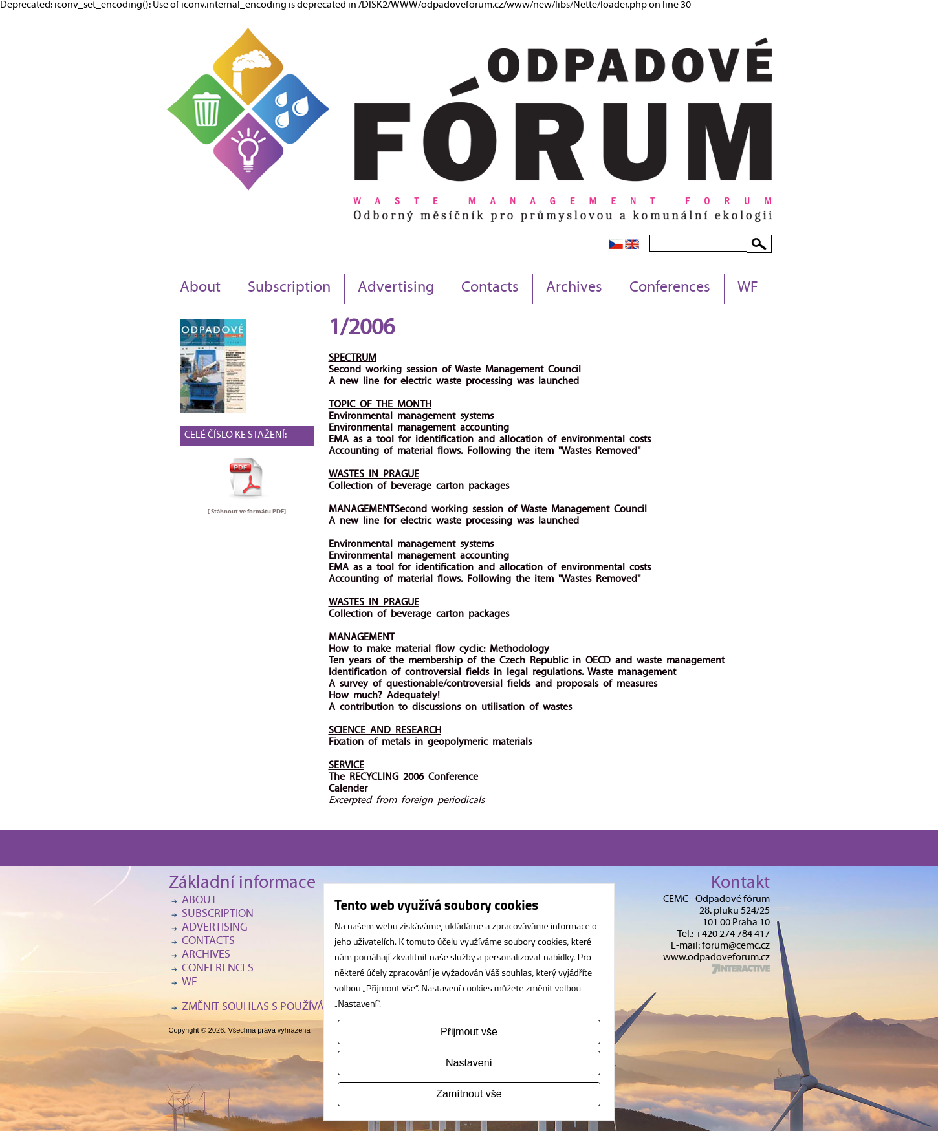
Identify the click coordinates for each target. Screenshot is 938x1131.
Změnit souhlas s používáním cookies (285, 1007)
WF (747, 288)
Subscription (289, 288)
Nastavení (469, 1062)
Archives (574, 288)
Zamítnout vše (468, 1093)
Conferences (669, 288)
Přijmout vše (469, 1031)
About (200, 288)
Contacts (490, 288)
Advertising (396, 288)
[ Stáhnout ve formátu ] (247, 511)
